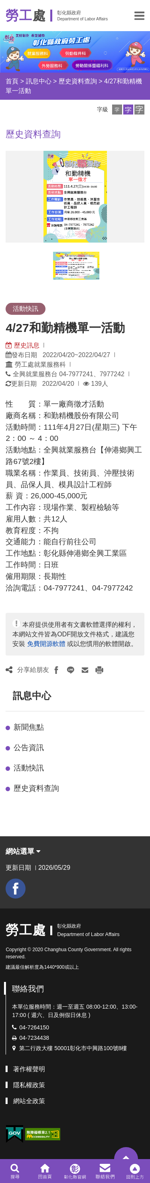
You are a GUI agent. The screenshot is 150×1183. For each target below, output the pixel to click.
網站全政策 (29, 1101)
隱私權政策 (29, 1085)
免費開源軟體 (46, 643)
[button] (139, 15)
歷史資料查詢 (78, 81)
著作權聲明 (29, 1069)
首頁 (12, 81)
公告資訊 (29, 747)
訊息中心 (38, 81)
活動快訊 (29, 768)
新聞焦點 (29, 727)
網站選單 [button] (23, 851)
